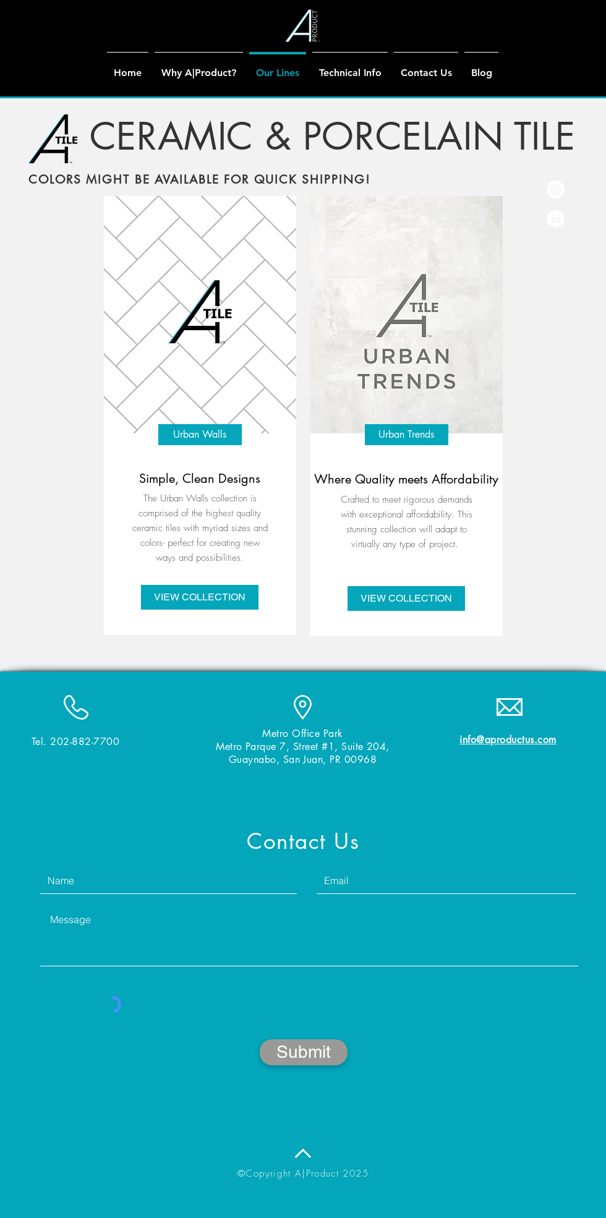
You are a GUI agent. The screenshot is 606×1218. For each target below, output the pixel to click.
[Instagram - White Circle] (556, 189)
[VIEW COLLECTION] (199, 597)
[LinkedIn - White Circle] (556, 219)
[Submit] (304, 1052)
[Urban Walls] (200, 434)
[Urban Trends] (406, 434)
